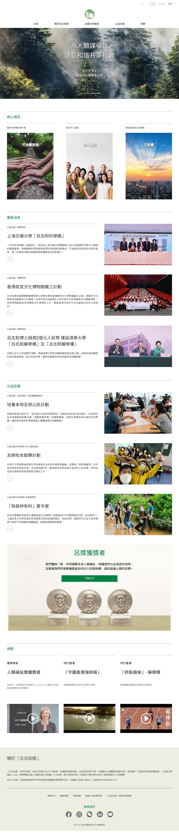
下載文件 (89, 585)
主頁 (36, 24)
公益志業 (120, 24)
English (162, 4)
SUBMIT (136, 4)
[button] (83, 100)
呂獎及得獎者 (92, 24)
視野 (143, 24)
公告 (152, 4)
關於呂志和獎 (61, 24)
